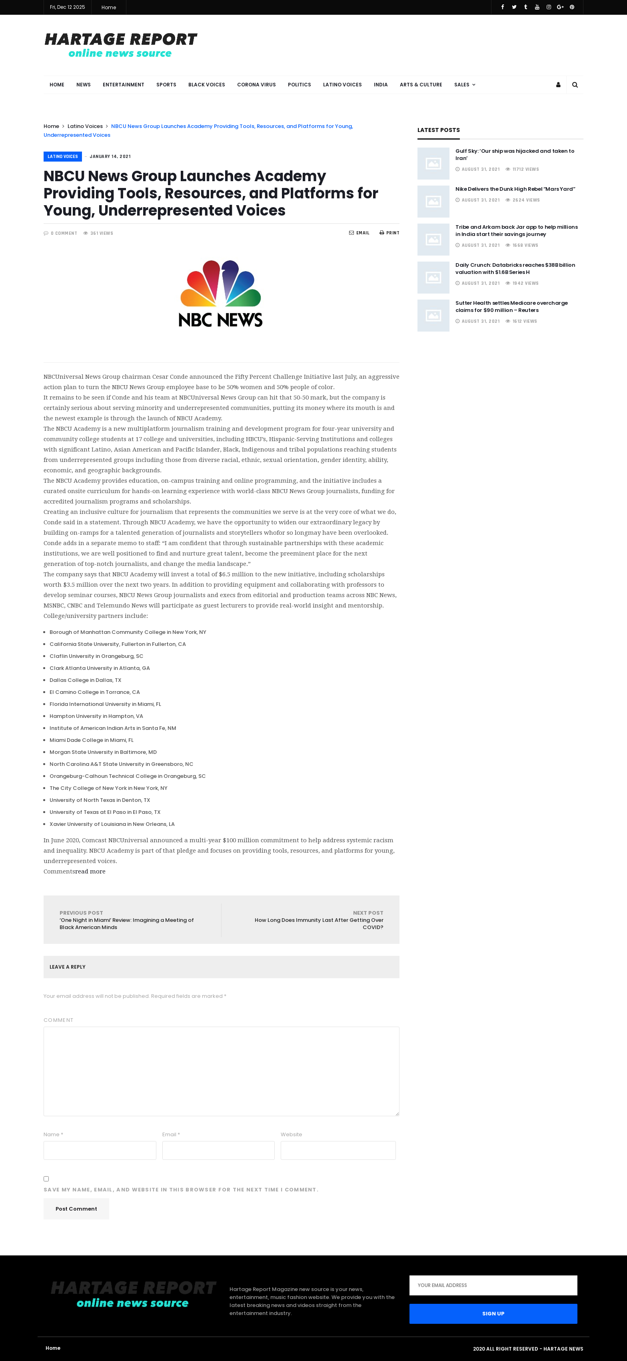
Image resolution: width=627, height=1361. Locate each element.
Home (109, 7)
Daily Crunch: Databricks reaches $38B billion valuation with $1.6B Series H (515, 268)
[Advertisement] (437, 45)
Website (291, 1134)
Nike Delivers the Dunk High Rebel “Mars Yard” (515, 189)
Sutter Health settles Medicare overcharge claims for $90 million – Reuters (511, 306)
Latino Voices (342, 84)
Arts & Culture (421, 84)
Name (53, 1134)
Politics (299, 84)
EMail (359, 233)
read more (90, 871)
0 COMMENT (64, 233)
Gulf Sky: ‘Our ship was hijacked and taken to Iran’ (514, 154)
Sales (461, 84)
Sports (166, 84)
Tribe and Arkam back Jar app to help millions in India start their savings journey (516, 230)
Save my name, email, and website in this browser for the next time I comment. (181, 1189)
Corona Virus (256, 84)
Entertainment (123, 84)
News (83, 84)
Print (389, 233)
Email (171, 1134)
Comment (59, 1020)
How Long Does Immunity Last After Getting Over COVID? (310, 920)
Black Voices (206, 84)
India (381, 84)
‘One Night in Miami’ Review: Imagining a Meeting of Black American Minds (132, 920)
